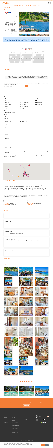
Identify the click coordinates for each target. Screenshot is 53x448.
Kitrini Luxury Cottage (9, 393)
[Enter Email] (43, 416)
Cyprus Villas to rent (15, 426)
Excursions (14, 419)
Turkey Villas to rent (15, 428)
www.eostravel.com (26, 442)
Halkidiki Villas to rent (15, 423)
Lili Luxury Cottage (40, 393)
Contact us (5, 417)
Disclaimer (5, 420)
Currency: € (50, 0)
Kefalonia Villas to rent (15, 425)
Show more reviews (7, 258)
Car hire (13, 417)
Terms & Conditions (6, 419)
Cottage (6, 391)
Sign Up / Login (26, 405)
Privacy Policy (6, 422)
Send (48, 416)
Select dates (39, 445)
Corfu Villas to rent (15, 420)
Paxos (7, 7)
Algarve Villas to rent (15, 432)
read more (47, 198)
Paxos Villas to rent (15, 422)
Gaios (9, 7)
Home (5, 7)
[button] (20, 22)
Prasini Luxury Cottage (25, 393)
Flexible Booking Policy (7, 423)
